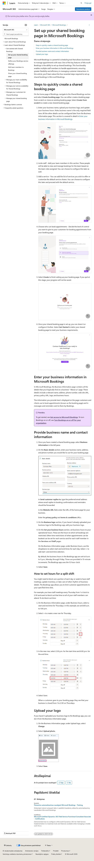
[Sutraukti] (26, 25)
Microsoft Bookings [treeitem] (11, 38)
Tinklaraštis (45, 851)
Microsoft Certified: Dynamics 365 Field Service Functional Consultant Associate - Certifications (62, 818)
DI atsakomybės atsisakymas (12, 851)
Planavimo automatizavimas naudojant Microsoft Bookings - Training (58, 805)
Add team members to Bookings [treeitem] (16, 68)
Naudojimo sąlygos (42, 854)
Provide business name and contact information (52, 51)
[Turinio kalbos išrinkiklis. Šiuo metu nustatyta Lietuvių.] (8, 845)
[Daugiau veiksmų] (89, 25)
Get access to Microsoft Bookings (64, 417)
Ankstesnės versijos (31, 851)
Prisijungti (88, 3)
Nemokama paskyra (83, 9)
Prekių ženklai (56, 854)
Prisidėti (55, 851)
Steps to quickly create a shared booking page (52, 45)
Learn (36, 25)
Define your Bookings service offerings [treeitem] (18, 62)
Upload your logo (42, 54)
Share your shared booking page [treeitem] (17, 74)
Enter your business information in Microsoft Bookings (54, 48)
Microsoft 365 (45, 25)
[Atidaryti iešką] (81, 3)
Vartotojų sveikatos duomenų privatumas (17, 854)
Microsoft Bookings (59, 25)
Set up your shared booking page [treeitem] (18, 56)
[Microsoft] (4, 3)
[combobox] (16, 30)
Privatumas (65, 851)
